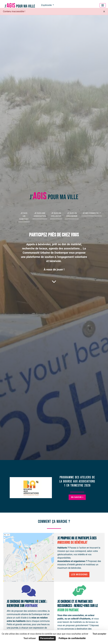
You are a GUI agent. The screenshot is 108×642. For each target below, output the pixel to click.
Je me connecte (91, 213)
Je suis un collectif (56, 214)
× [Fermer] (104, 11)
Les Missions (79, 574)
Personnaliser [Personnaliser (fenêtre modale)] (47, 638)
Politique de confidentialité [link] (72, 638)
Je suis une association (40, 214)
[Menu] (103, 5)
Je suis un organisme (71, 214)
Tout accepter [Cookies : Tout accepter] (99, 633)
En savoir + (77, 497)
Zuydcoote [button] (46, 5)
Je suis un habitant (24, 216)
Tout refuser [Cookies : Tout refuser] (29, 638)
